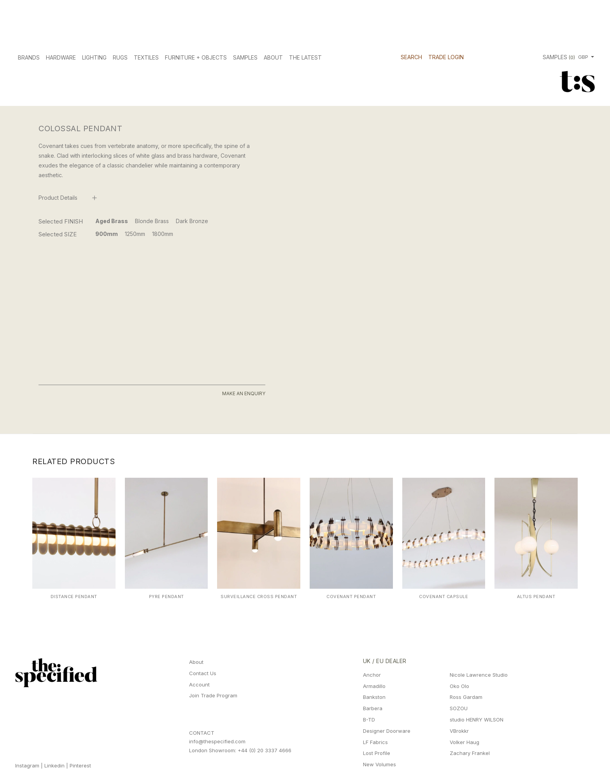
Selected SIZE (58, 234)
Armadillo (374, 686)
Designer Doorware (386, 731)
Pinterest (80, 765)
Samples (245, 57)
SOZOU (459, 708)
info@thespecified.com (217, 741)
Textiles (146, 57)
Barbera (372, 708)
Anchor (372, 675)
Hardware (61, 57)
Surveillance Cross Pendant (259, 596)
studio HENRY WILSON (476, 719)
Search (411, 57)
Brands (29, 57)
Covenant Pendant (351, 596)
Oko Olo (459, 686)
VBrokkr (459, 731)
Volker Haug (464, 742)
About (273, 57)
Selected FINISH (61, 221)
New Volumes (379, 764)
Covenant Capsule (443, 596)
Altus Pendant (536, 596)
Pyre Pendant (166, 596)
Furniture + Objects (196, 57)
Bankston (374, 697)
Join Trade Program (213, 695)
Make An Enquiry (243, 393)
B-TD (369, 719)
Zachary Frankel (470, 753)
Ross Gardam (466, 697)
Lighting (94, 57)
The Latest (305, 57)
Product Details (58, 197)
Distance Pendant (74, 596)
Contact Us (202, 673)
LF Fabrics (375, 742)
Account (199, 684)
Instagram (27, 765)
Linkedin (54, 765)
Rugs (120, 57)
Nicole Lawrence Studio (479, 675)
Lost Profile (376, 753)
